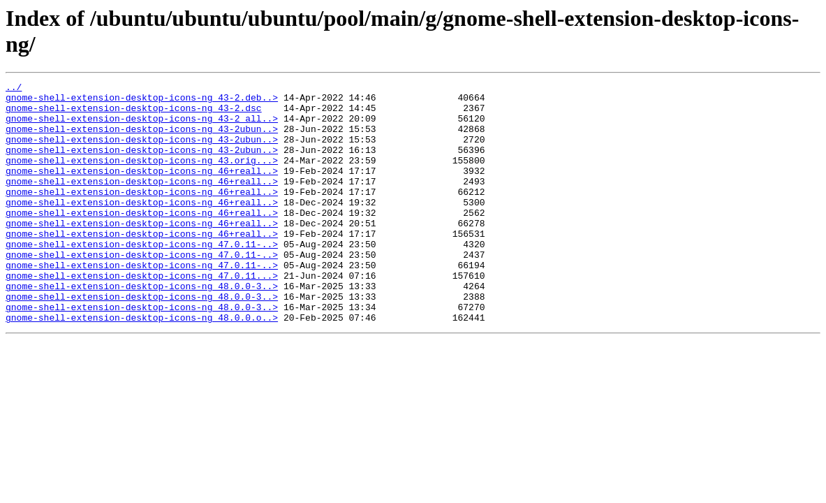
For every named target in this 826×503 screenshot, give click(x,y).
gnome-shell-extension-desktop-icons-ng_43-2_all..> (142, 126)
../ (14, 88)
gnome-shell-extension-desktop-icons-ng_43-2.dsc (134, 114)
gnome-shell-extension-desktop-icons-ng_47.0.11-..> (142, 277)
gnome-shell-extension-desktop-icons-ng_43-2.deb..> (142, 101)
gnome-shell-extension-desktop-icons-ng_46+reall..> (142, 189)
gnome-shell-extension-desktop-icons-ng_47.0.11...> (142, 315)
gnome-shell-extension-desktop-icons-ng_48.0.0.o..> (142, 365)
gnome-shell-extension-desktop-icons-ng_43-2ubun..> (142, 139)
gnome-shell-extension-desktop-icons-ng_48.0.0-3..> (142, 327)
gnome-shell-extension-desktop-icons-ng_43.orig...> (142, 176)
